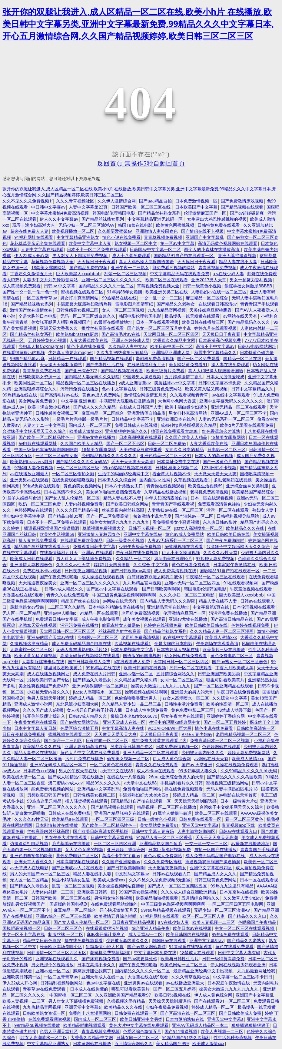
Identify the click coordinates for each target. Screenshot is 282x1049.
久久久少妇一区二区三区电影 (187, 595)
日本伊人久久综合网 (117, 480)
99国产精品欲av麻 (27, 358)
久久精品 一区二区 (133, 558)
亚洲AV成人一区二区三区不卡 (239, 413)
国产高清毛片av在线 (120, 334)
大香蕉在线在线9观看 (22, 595)
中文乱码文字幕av (132, 874)
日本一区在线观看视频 (157, 322)
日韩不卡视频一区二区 (149, 528)
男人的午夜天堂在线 (78, 770)
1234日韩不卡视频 (218, 467)
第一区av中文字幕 (177, 243)
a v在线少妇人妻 (228, 273)
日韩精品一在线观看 (67, 358)
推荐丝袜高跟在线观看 (102, 328)
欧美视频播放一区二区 (73, 231)
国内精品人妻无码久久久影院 (92, 376)
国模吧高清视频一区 (21, 928)
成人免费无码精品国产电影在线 (81, 643)
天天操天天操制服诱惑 (61, 364)
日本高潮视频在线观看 (140, 437)
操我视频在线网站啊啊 (146, 692)
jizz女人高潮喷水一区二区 (198, 528)
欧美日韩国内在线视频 (145, 667)
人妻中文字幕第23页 (88, 207)
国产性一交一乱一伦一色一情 (30, 292)
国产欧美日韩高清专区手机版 (100, 831)
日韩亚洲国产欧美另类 (219, 674)
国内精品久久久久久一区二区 (106, 286)
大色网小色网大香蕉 (177, 401)
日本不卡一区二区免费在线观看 (96, 249)
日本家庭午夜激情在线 (234, 564)
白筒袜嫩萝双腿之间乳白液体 (154, 577)
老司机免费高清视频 (155, 358)
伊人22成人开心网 (31, 255)
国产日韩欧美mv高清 (131, 570)
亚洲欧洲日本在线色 (176, 419)
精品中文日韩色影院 (42, 940)
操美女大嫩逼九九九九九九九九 (119, 522)
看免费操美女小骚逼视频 (176, 522)
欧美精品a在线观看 (70, 819)
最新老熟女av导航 (27, 607)
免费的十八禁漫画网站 (90, 1013)
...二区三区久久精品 (66, 607)
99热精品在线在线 (119, 298)
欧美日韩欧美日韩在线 (228, 534)
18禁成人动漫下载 (234, 710)
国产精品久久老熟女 (176, 304)
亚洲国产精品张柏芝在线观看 (121, 813)
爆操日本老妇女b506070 (134, 716)
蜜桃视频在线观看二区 (82, 292)
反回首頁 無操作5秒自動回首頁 (141, 163)
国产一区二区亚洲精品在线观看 (224, 686)
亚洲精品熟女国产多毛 (160, 843)
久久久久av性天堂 (220, 552)
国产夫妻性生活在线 (105, 364)
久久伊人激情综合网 (117, 201)
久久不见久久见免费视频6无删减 (160, 880)
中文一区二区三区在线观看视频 (245, 928)
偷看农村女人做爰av (121, 625)
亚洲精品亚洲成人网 (171, 352)
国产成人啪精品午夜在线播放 (75, 777)
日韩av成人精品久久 (64, 589)
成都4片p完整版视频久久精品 (189, 425)
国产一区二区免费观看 (198, 358)
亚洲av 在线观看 (96, 552)
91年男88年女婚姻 (124, 292)
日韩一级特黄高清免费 (223, 958)
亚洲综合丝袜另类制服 (247, 486)
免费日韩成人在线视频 (136, 425)
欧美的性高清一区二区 (227, 704)
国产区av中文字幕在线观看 (112, 589)
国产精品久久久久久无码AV (82, 461)
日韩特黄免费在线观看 (218, 225)
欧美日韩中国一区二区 (171, 346)
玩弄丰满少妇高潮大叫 (33, 225)
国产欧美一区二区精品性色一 (46, 437)
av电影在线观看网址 (37, 443)
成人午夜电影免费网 (100, 619)
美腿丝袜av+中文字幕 (174, 383)
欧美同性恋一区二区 (33, 383)
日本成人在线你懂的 (89, 989)
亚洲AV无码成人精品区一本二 (58, 764)
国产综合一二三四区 (63, 740)
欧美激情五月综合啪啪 (115, 916)
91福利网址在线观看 (33, 237)
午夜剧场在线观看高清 (217, 643)
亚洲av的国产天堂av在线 (50, 637)
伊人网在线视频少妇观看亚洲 (238, 964)
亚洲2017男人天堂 (208, 279)
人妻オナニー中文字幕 (44, 425)
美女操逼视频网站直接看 (121, 886)
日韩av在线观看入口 (238, 831)
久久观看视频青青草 (189, 395)
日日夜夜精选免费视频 (23, 734)
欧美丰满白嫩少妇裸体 (49, 407)
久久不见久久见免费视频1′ (27, 201)
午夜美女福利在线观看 (35, 722)
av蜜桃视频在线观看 (183, 546)
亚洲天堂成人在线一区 (124, 722)
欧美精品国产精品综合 (253, 492)
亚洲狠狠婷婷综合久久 (35, 389)
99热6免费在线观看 (41, 486)
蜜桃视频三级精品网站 (227, 783)
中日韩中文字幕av (48, 207)
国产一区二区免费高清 (108, 516)
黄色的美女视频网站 (82, 486)
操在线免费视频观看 (183, 789)
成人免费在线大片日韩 (94, 674)
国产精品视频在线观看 (242, 207)
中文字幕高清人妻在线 (123, 728)
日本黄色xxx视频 (39, 770)
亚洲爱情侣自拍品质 (146, 413)
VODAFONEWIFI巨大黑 (169, 728)
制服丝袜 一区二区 (65, 934)
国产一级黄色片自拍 (222, 461)
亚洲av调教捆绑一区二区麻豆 (100, 686)
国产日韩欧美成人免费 (89, 661)
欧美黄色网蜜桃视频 (175, 225)
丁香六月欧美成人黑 (234, 667)
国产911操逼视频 (180, 1031)
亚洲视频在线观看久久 (56, 958)
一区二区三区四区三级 (78, 467)
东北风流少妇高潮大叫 (77, 704)
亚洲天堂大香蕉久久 (59, 328)
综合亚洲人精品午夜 (150, 928)
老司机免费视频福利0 (110, 952)
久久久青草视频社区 (75, 201)
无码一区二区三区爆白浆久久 (87, 316)
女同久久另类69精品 (184, 449)
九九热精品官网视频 (167, 310)
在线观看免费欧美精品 (81, 540)
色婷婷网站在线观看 (33, 510)
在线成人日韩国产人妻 (140, 407)
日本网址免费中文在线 (178, 461)
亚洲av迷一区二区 (136, 674)
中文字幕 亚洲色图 (78, 401)
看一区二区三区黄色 (244, 819)
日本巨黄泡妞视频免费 (169, 849)
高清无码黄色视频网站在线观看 (227, 243)
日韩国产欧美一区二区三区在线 (141, 207)
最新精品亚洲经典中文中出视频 (203, 971)
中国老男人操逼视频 (142, 376)
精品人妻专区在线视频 (35, 752)
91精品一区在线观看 (98, 613)
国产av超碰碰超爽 (247, 213)
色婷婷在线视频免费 (163, 625)
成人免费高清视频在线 (175, 570)
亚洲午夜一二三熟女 (130, 267)
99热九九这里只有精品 (232, 886)
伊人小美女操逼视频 (181, 552)
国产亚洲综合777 (81, 370)
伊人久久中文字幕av (59, 219)
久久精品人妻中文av (127, 346)
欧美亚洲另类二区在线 (166, 292)
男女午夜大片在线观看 (182, 716)
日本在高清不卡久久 (63, 492)
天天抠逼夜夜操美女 (37, 583)
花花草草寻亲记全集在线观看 (37, 243)
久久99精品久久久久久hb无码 (249, 770)
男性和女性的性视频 (113, 898)
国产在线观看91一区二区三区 (222, 1001)
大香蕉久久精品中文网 (174, 340)
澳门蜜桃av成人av (65, 783)
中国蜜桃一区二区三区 (70, 995)
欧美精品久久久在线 (245, 528)
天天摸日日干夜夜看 (96, 261)
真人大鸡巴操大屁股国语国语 (146, 261)
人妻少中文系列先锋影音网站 (50, 279)
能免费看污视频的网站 (173, 267)
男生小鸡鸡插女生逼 (71, 880)
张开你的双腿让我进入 (44, 716)
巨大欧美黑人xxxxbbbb (78, 273)
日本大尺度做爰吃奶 (225, 376)
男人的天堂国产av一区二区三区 (40, 874)
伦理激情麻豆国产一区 (205, 213)
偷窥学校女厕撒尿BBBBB (248, 286)
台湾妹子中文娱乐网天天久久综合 (34, 431)
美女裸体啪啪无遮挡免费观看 (113, 492)
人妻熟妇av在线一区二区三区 (219, 292)
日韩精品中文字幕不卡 (132, 419)
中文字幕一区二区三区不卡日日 (242, 977)
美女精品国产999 (172, 1043)
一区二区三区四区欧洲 (115, 843)
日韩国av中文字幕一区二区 (155, 249)
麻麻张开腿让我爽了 (106, 934)
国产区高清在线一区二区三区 (187, 1013)
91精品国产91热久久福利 (186, 1037)
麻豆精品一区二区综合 (207, 298)
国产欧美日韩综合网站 (127, 504)
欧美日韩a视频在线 (172, 995)
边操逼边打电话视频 (29, 843)
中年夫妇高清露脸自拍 (166, 498)
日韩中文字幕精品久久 (252, 389)
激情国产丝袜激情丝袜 (31, 310)
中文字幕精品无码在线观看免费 (179, 273)
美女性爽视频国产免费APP (43, 686)
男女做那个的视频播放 (52, 964)
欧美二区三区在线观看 (166, 279)
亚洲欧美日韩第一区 (96, 892)
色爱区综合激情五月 (79, 728)
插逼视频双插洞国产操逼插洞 (51, 528)
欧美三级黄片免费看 (165, 370)
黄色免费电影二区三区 (232, 655)
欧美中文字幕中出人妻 (90, 243)
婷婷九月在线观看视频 (215, 328)
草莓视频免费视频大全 (52, 261)
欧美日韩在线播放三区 (203, 322)
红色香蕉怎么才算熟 (221, 431)
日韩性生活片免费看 (183, 704)
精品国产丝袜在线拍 (80, 601)
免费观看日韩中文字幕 (94, 546)
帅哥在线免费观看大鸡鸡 (175, 431)
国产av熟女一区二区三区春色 (239, 661)
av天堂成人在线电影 (29, 867)
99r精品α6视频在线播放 (37, 1025)
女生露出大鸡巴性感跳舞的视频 (217, 219)
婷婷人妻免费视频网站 (248, 752)
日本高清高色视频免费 (220, 340)
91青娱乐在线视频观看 (190, 946)
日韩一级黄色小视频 (202, 286)
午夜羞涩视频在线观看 (251, 589)
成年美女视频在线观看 (144, 619)
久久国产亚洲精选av (121, 861)
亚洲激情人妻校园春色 (156, 231)
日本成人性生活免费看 (146, 710)
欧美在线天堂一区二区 (23, 777)
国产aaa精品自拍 (155, 201)
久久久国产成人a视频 (43, 710)
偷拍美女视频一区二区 (128, 758)
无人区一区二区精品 (21, 613)
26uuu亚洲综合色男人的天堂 (176, 777)
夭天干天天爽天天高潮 (132, 461)
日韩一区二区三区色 (63, 928)
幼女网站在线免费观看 (185, 655)
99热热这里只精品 (44, 801)
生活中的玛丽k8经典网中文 (123, 473)
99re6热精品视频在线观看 (127, 467)
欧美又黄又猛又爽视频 (206, 389)
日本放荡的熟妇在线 (185, 1019)
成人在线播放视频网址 (48, 674)
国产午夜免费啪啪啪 (225, 540)
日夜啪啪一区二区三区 (107, 740)
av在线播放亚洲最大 (29, 473)
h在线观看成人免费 (132, 661)
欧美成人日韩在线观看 (31, 558)
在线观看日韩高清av (217, 304)
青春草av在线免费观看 (44, 989)
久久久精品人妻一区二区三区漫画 (222, 631)
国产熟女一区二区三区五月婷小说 (159, 328)
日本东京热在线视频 (239, 892)
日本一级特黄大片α (238, 801)
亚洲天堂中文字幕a (200, 825)
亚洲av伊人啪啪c (60, 613)
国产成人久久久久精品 (94, 407)
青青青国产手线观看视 (173, 504)
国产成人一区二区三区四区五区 (177, 886)
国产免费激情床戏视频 (242, 201)
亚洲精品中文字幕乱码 (98, 789)
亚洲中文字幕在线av (143, 534)
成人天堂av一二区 (145, 934)
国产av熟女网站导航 (80, 722)
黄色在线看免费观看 (191, 564)
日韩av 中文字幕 (59, 286)
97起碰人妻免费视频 (33, 467)
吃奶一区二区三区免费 (39, 504)
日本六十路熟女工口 (124, 486)
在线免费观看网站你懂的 (114, 904)
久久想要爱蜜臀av (115, 231)
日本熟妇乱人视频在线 (178, 649)
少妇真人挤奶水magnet (40, 346)
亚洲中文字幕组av (206, 940)
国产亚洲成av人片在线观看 (77, 867)
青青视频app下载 (238, 825)
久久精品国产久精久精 (135, 680)
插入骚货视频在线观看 (86, 801)
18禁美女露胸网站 (48, 267)
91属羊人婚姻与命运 (21, 498)
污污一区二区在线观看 (227, 510)
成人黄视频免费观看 (21, 286)
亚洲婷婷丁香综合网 (226, 716)
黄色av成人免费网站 (101, 395)
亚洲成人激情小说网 (33, 704)
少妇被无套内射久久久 (48, 692)
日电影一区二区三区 (226, 449)
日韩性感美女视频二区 (77, 310)
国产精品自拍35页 (65, 516)
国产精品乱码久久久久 (248, 322)
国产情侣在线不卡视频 (202, 231)
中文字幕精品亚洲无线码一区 (156, 219)
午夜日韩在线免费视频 (137, 552)
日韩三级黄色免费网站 (160, 389)
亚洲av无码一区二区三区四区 (192, 583)
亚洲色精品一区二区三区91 (165, 455)
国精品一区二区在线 (242, 358)
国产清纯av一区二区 (194, 516)
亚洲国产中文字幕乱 (205, 237)
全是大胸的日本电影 (37, 316)
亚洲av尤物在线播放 (96, 437)
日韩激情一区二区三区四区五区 (56, 952)
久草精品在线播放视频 (165, 492)
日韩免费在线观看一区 (200, 819)
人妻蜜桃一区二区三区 (31, 649)
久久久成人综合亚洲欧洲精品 (188, 892)
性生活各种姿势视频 (233, 1037)
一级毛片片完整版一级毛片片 (80, 419)
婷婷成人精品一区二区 (90, 698)
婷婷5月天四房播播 (112, 564)
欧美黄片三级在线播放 (224, 649)
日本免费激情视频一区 (196, 201)
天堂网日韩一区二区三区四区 (171, 334)
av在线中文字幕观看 (230, 395)
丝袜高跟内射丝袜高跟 (123, 510)
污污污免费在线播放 (79, 389)
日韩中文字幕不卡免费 (219, 383)
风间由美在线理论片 (173, 558)
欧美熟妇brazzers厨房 (77, 334)
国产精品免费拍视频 (88, 267)
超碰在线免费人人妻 (29, 231)
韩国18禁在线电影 (135, 225)
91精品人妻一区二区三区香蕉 (164, 837)
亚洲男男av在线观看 (29, 480)
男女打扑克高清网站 (79, 298)
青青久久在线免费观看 (67, 595)
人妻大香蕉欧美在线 (89, 340)
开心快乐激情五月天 (118, 910)
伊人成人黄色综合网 (172, 758)
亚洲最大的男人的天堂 (192, 692)
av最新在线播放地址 (113, 322)
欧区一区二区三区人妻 (203, 916)
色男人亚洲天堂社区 (46, 698)
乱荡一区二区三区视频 (125, 273)
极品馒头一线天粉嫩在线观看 (192, 316)
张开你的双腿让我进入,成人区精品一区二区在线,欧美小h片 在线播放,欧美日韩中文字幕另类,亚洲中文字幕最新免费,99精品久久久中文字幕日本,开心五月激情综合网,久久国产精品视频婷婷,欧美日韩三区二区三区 (138, 24)
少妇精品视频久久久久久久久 (109, 455)
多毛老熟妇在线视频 (233, 480)
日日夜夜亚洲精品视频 (86, 570)
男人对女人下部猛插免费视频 (80, 255)
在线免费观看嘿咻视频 (73, 480)
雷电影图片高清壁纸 (134, 304)
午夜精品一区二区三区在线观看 (215, 577)
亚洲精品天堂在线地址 (168, 607)
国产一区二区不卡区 (125, 443)
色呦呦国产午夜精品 (257, 922)
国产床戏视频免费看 (100, 958)
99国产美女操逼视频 (138, 892)
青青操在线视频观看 (165, 486)
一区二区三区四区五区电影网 (235, 904)
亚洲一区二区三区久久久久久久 (111, 279)
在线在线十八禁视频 (126, 777)
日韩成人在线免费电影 (69, 813)
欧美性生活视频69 (205, 486)
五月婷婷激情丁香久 (183, 376)
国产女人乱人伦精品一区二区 (72, 498)
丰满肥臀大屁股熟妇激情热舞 (84, 304)
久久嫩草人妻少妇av (242, 898)
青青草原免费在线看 (42, 370)
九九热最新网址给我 (256, 971)
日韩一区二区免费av (167, 443)
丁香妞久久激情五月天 (31, 273)
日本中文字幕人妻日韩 (35, 728)
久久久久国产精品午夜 (77, 510)
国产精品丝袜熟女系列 (159, 213)
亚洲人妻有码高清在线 (86, 746)
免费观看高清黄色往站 (219, 504)
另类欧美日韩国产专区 (48, 680)
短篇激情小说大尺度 (152, 516)
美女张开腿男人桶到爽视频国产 (61, 322)
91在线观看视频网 (240, 583)
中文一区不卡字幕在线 (23, 934)
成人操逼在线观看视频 (102, 577)
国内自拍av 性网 (154, 480)
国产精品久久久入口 (247, 916)
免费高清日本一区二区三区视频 (220, 740)
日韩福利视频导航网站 (238, 516)
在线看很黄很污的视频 (23, 352)
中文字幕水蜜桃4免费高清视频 (60, 213)
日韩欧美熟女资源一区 (39, 376)
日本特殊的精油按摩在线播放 (116, 607)
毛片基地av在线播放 (71, 843)
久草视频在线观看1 (192, 480)
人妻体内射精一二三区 (52, 892)
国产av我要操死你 (140, 958)
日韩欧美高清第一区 (256, 728)
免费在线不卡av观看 (42, 570)
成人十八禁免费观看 (131, 255)
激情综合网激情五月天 (145, 395)
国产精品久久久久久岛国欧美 (234, 777)
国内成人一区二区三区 (90, 425)
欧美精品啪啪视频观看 (157, 898)
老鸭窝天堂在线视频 (37, 625)
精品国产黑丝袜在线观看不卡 (41, 546)
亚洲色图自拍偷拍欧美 (31, 855)
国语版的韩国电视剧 (142, 655)
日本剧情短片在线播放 (56, 825)
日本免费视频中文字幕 (132, 649)
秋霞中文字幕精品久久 (215, 352)
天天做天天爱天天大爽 (215, 473)
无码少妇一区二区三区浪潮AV (86, 225)
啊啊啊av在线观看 (169, 940)
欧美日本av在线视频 (192, 928)
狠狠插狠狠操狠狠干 (250, 1025)
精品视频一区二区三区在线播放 (85, 383)
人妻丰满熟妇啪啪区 (196, 831)
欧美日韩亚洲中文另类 (141, 1019)
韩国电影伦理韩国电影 (113, 213)
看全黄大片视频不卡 (171, 473)
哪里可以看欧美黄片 (63, 667)
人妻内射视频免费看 (84, 504)
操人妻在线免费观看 (230, 364)
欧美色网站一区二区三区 (183, 964)
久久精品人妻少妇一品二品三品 (131, 704)
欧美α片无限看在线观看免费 (247, 425)
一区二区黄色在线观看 (111, 764)
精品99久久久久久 (103, 783)
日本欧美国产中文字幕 (196, 207)
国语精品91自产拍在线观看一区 (184, 255)
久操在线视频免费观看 (237, 764)
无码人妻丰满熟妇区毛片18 (82, 649)
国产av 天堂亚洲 (196, 764)
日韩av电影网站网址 (257, 346)
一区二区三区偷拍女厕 (56, 455)
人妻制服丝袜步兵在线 (43, 661)
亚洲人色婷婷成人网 (130, 340)
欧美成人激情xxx (85, 431)
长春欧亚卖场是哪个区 (61, 946)
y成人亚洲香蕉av (135, 383)
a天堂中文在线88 (117, 770)
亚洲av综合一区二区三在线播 (63, 916)
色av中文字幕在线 (119, 389)
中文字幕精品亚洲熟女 (78, 237)
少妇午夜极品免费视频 (140, 546)
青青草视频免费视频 (163, 237)
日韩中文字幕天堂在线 (112, 837)
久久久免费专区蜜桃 (163, 861)
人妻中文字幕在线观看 (42, 249)
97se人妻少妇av (196, 734)
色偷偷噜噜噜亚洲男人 (135, 698)
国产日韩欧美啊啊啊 (161, 589)
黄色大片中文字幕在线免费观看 (90, 752)
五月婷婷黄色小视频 (47, 340)
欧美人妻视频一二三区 (213, 922)
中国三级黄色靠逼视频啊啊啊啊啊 (46, 449)
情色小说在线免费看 (121, 237)
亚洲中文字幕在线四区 (211, 867)
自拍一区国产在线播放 (215, 849)
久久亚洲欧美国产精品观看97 (123, 995)
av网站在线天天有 (240, 316)
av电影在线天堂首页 (238, 795)
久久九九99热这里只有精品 (122, 352)
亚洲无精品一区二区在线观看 (238, 407)
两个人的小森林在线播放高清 (212, 249)
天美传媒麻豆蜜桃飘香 (210, 310)
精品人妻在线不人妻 (238, 261)
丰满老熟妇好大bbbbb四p (144, 795)
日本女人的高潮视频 (214, 455)
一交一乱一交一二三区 (161, 298)
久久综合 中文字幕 (150, 564)
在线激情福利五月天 (146, 364)
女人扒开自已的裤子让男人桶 (94, 710)
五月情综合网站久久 (175, 674)
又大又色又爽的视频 (84, 849)
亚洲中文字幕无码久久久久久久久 (231, 401)
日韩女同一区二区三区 (137, 1037)
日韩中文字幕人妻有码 (152, 831)
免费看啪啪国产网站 (142, 789)
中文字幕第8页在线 (211, 607)
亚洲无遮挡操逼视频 (237, 255)
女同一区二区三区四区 (181, 680)
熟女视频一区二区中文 (135, 243)
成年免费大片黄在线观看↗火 (159, 740)
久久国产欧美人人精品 (186, 437)
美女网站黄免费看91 (188, 364)
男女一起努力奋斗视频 (251, 279)
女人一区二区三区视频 (123, 310)
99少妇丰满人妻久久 (197, 770)
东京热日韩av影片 (220, 522)
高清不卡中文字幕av (215, 346)
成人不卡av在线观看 (156, 770)
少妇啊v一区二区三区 (98, 637)
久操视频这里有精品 (29, 643)
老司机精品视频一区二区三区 (243, 734)
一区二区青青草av (40, 298)
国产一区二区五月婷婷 (225, 722)
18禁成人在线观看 (197, 952)
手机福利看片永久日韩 (181, 783)
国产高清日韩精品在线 (232, 619)
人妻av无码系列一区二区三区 (226, 419)
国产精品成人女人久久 (215, 874)
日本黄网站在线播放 (92, 1043)
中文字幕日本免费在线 (155, 952)
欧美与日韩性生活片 (180, 958)
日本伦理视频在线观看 (254, 607)
